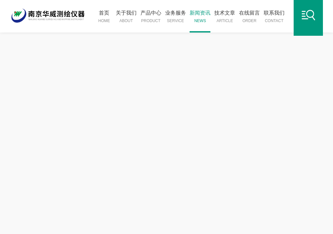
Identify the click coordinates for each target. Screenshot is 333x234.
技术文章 (224, 17)
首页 (104, 17)
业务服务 (175, 17)
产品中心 (150, 17)
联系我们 (274, 17)
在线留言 (249, 17)
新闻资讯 (200, 17)
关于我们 (126, 17)
